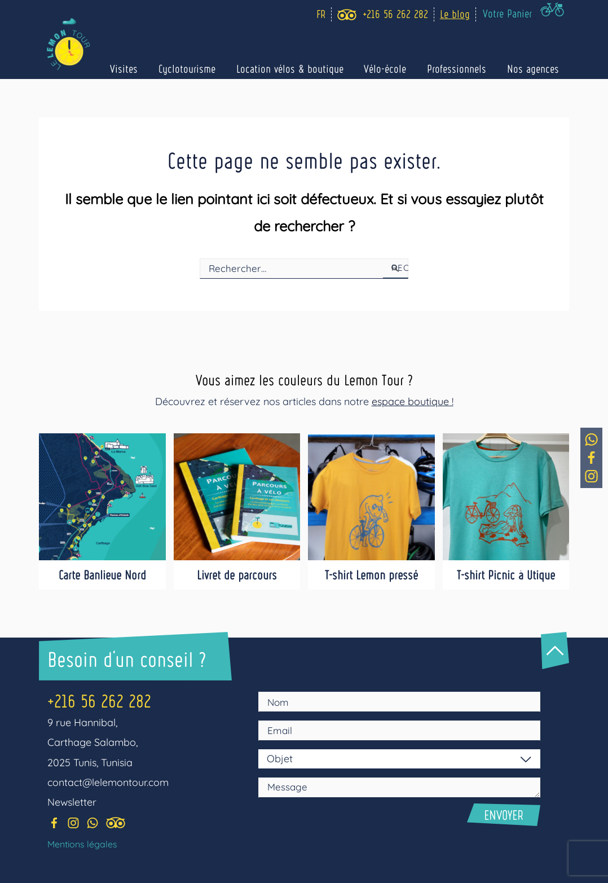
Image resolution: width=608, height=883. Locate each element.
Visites (144, 68)
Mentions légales (82, 844)
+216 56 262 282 (99, 699)
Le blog (457, 14)
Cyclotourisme (203, 68)
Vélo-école (394, 68)
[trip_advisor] (349, 14)
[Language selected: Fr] (320, 14)
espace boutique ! (412, 400)
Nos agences (535, 68)
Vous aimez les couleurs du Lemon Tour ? (304, 378)
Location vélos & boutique (302, 68)
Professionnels (462, 68)
